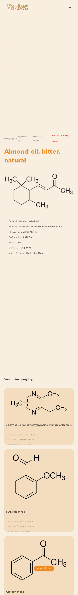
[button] (70, 7)
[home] (16, 7)
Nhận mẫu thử (44, 568)
